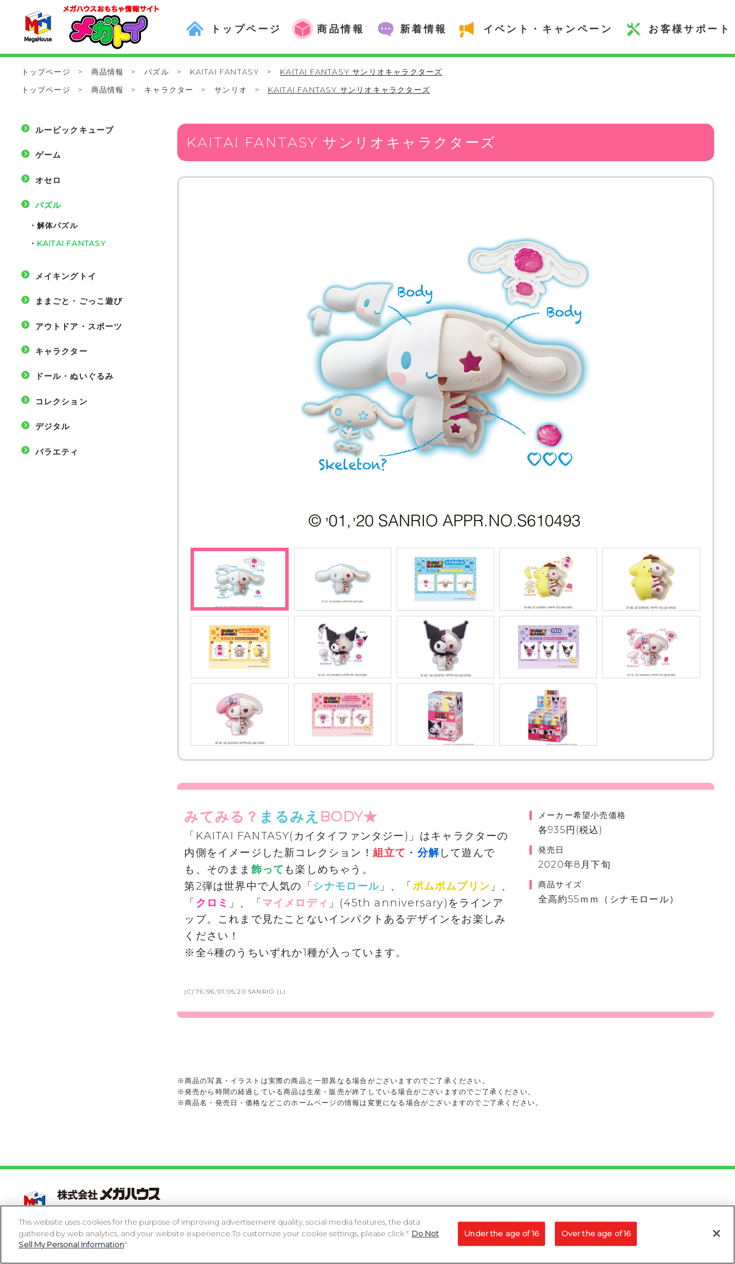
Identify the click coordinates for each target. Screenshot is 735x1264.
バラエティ (57, 452)
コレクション (61, 401)
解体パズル (57, 225)
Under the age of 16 (501, 1239)
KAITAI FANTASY (225, 71)
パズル (156, 71)
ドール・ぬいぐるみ (74, 376)
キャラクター (168, 89)
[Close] (716, 1240)
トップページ (45, 71)
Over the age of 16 (595, 1239)
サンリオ (230, 89)
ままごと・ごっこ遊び (79, 301)
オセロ (48, 180)
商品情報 (107, 71)
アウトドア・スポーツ (79, 326)
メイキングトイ (65, 276)
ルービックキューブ (74, 130)
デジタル (52, 426)
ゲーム (48, 155)
